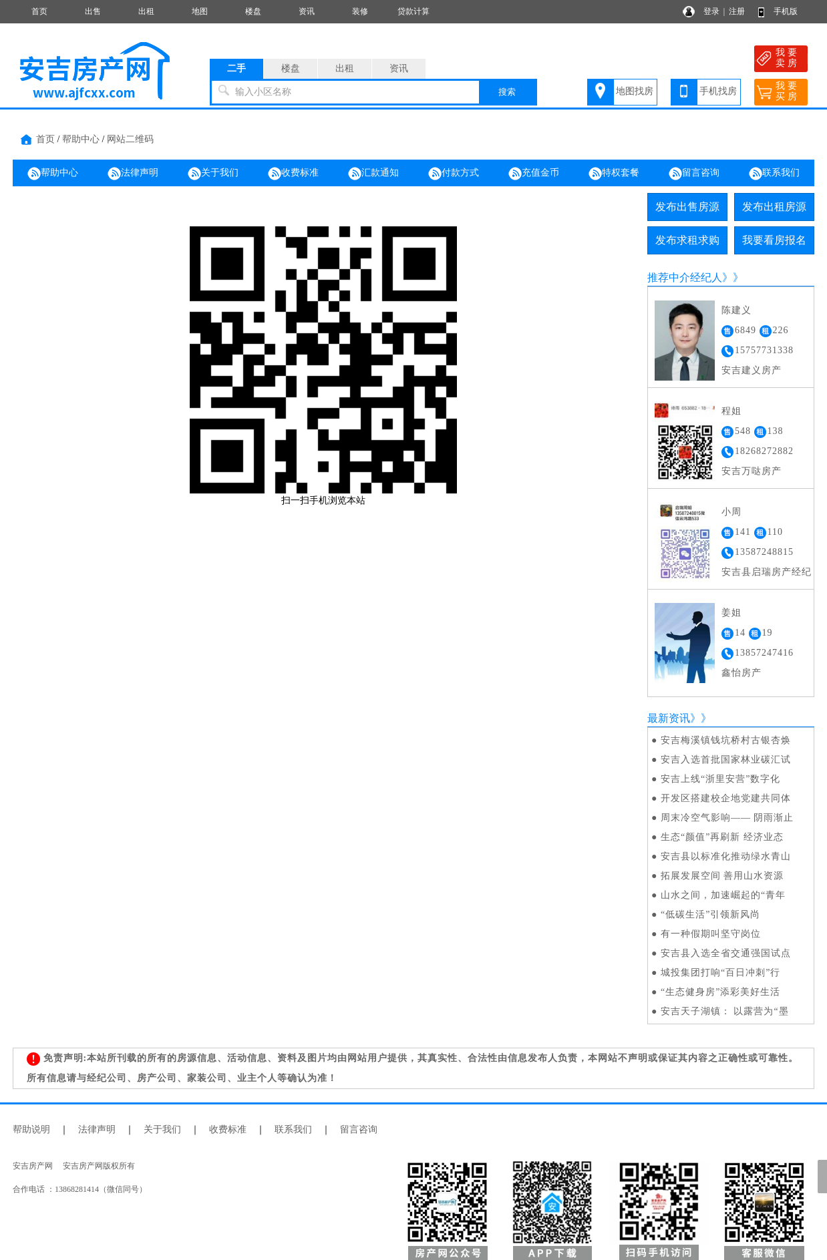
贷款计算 (413, 11)
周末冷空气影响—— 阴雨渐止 (727, 818)
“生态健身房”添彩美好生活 (720, 992)
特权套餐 (614, 173)
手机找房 (718, 91)
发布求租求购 (687, 240)
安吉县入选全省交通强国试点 (726, 953)
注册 (737, 11)
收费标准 (293, 173)
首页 (39, 11)
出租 (146, 11)
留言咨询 (694, 173)
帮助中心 (81, 139)
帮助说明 (31, 1129)
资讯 (307, 11)
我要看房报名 (774, 240)
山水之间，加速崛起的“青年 (723, 895)
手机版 (786, 11)
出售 (93, 11)
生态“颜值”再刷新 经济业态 (722, 837)
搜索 (507, 92)
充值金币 (533, 173)
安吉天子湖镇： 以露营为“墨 (725, 1011)
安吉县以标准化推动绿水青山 (726, 856)
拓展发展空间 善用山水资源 (722, 876)
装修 (360, 11)
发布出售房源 (687, 206)
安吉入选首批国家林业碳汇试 (726, 760)
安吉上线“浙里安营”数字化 (720, 779)
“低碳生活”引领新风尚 (710, 914)
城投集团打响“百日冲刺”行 (720, 973)
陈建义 (736, 310)
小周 (731, 512)
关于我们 (213, 173)
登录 (711, 11)
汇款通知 (373, 173)
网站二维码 (130, 139)
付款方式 (453, 173)
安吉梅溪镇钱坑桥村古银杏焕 (726, 740)
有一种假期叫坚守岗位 (711, 934)
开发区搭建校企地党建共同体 (726, 798)
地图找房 (634, 91)
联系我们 (774, 173)
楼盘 (253, 11)
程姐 (731, 411)
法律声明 (133, 173)
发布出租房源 (774, 206)
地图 (200, 11)
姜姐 (731, 613)
